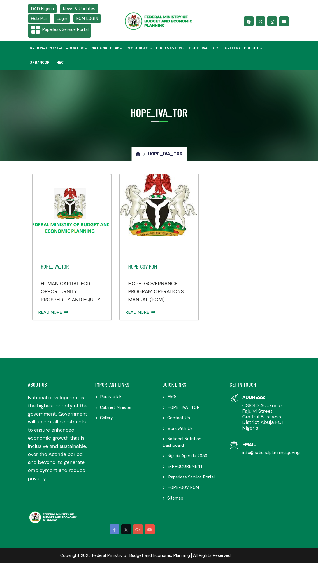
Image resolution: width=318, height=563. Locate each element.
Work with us (178, 428)
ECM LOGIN (87, 18)
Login (61, 18)
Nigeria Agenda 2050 (185, 455)
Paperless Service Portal (65, 29)
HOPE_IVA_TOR (203, 48)
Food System (169, 48)
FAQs (170, 396)
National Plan (105, 48)
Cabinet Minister (113, 407)
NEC (60, 62)
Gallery (233, 48)
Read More (53, 312)
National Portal (46, 48)
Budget (252, 48)
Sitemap (173, 498)
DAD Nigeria (42, 8)
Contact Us (176, 417)
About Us (75, 48)
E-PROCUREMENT (183, 466)
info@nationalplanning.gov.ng (271, 452)
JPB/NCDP (40, 62)
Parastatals (108, 396)
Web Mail (39, 18)
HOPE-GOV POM (142, 266)
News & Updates (79, 8)
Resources (137, 48)
